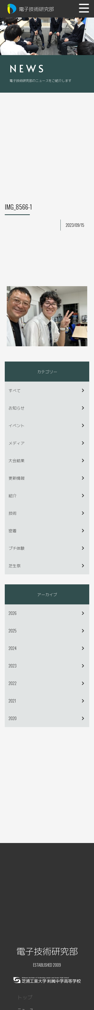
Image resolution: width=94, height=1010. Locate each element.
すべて (15, 390)
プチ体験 (17, 548)
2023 (13, 666)
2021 (12, 701)
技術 (13, 513)
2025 (13, 631)
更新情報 (17, 478)
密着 (13, 531)
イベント (17, 425)
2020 (13, 718)
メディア (17, 443)
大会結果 (17, 460)
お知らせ (17, 408)
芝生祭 (15, 566)
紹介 (13, 495)
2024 (13, 648)
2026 (13, 613)
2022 (13, 683)
